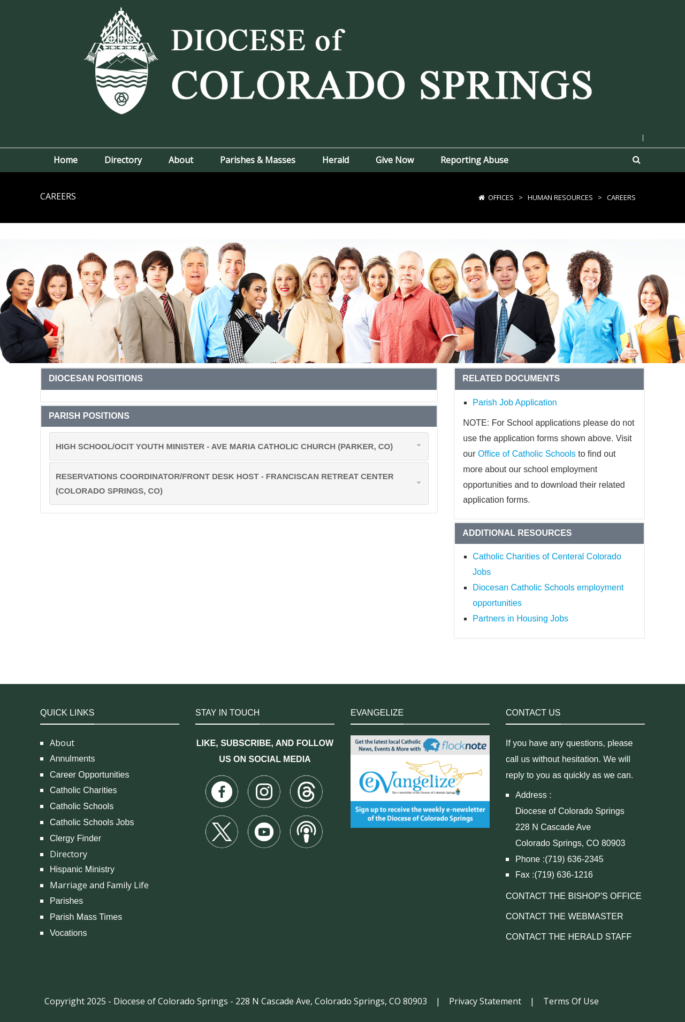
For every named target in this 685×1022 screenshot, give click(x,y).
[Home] (481, 197)
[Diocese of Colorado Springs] (342, 59)
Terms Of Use (571, 1001)
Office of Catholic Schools (527, 453)
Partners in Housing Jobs (520, 618)
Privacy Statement (485, 1001)
